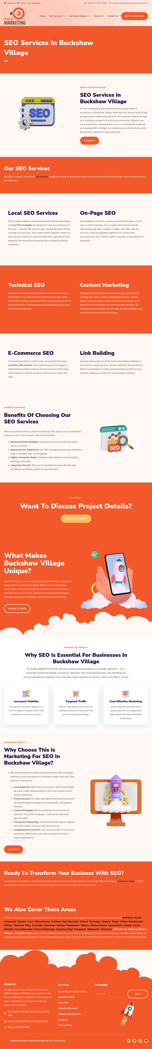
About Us (98, 16)
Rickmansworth (98, 925)
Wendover (19, 925)
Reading (106, 921)
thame (136, 925)
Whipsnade (93, 929)
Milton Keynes (42, 921)
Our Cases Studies (79, 16)
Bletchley (9, 929)
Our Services (57, 16)
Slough (115, 921)
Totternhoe (106, 929)
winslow (127, 925)
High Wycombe (70, 921)
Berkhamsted (136, 921)
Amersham (50, 925)
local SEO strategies (22, 225)
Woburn (85, 925)
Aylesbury (127, 917)
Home (43, 16)
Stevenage (95, 921)
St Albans (56, 921)
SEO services (42, 176)
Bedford (84, 921)
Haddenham (73, 925)
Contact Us (112, 16)
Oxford (124, 921)
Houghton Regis (64, 929)
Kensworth (80, 929)
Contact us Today (126, 881)
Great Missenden (24, 929)
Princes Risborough (44, 929)
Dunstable (37, 925)
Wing (28, 925)
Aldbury (8, 925)
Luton (30, 921)
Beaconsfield (115, 925)
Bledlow (61, 925)
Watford (21, 921)
